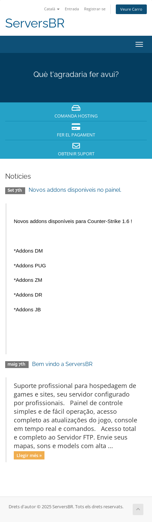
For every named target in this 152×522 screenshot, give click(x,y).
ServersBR (35, 23)
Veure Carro (131, 9)
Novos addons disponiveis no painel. (75, 190)
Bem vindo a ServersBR (62, 364)
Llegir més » (29, 455)
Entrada (72, 8)
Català (52, 8)
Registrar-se (94, 8)
